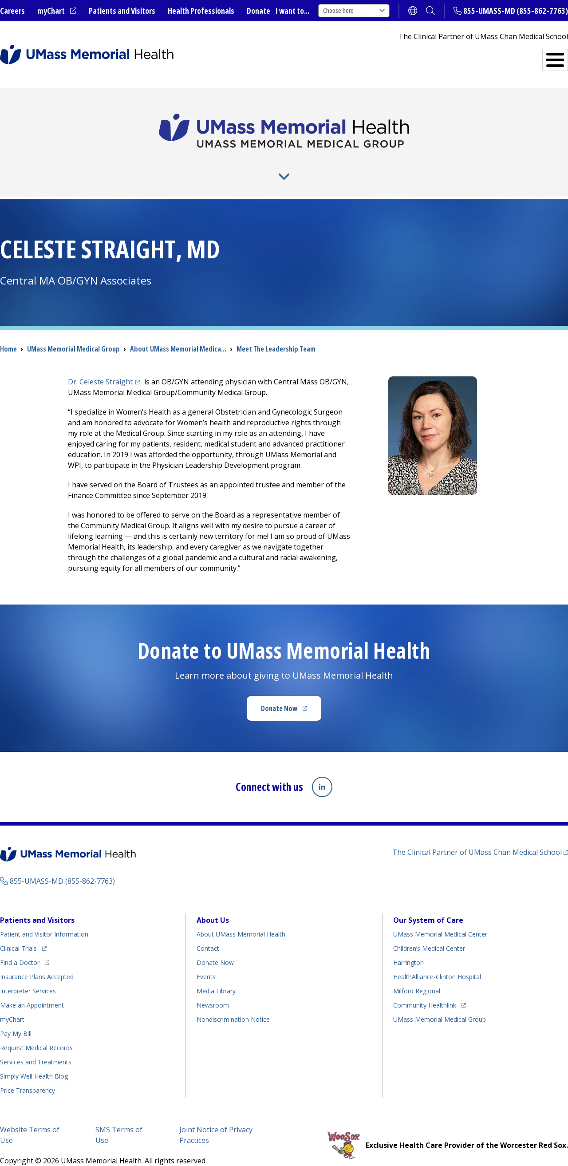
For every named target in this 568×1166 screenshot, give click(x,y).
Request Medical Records (36, 1033)
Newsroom (213, 990)
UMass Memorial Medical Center (440, 919)
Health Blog (34, 1061)
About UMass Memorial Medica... (178, 335)
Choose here (354, 10)
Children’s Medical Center (429, 933)
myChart (56, 11)
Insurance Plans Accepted (37, 962)
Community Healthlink (424, 989)
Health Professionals (201, 10)
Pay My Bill (16, 1019)
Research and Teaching (304, 164)
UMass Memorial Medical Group (439, 1004)
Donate (258, 10)
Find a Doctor (408, 56)
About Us (93, 164)
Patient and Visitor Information (44, 919)
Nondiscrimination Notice (233, 1004)
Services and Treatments (507, 56)
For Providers (158, 164)
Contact (208, 933)
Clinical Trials (23, 932)
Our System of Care (428, 905)
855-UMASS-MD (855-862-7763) (515, 10)
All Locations (327, 56)
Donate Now (291, 696)
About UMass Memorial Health (241, 919)
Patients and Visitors (122, 10)
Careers (12, 10)
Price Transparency (27, 1075)
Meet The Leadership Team (276, 335)
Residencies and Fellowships (432, 164)
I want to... (292, 10)
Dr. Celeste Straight (105, 367)
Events (206, 962)
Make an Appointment (32, 990)
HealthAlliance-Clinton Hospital (437, 962)
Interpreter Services (28, 976)
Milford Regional (416, 976)
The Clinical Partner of (480, 837)
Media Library (216, 976)
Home (8, 335)
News (217, 164)
